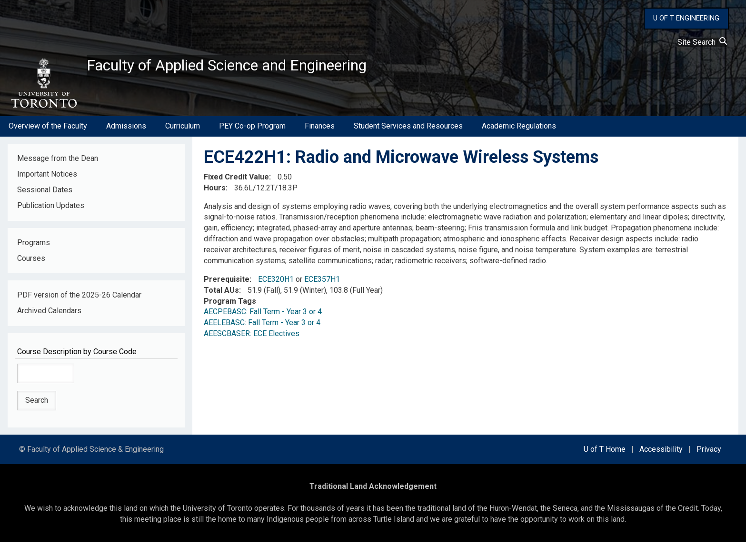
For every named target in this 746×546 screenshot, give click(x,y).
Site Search (702, 42)
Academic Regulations (519, 130)
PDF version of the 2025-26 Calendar (79, 299)
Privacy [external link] (708, 452)
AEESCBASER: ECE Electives (251, 337)
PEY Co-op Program (252, 130)
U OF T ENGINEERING (686, 18)
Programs (33, 246)
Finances (320, 130)
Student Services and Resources (408, 130)
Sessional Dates (44, 193)
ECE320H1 (276, 283)
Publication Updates (50, 209)
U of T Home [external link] (605, 452)
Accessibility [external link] (661, 452)
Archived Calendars (49, 314)
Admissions (126, 130)
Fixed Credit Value (236, 180)
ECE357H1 (322, 283)
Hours (215, 191)
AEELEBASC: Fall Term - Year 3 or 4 (262, 326)
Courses (31, 262)
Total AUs (221, 293)
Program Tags (230, 304)
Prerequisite (226, 283)
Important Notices (47, 177)
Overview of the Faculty (48, 130)
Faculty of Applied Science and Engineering (249, 67)
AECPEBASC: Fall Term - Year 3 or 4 (263, 315)
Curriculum (182, 130)
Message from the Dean (57, 162)
